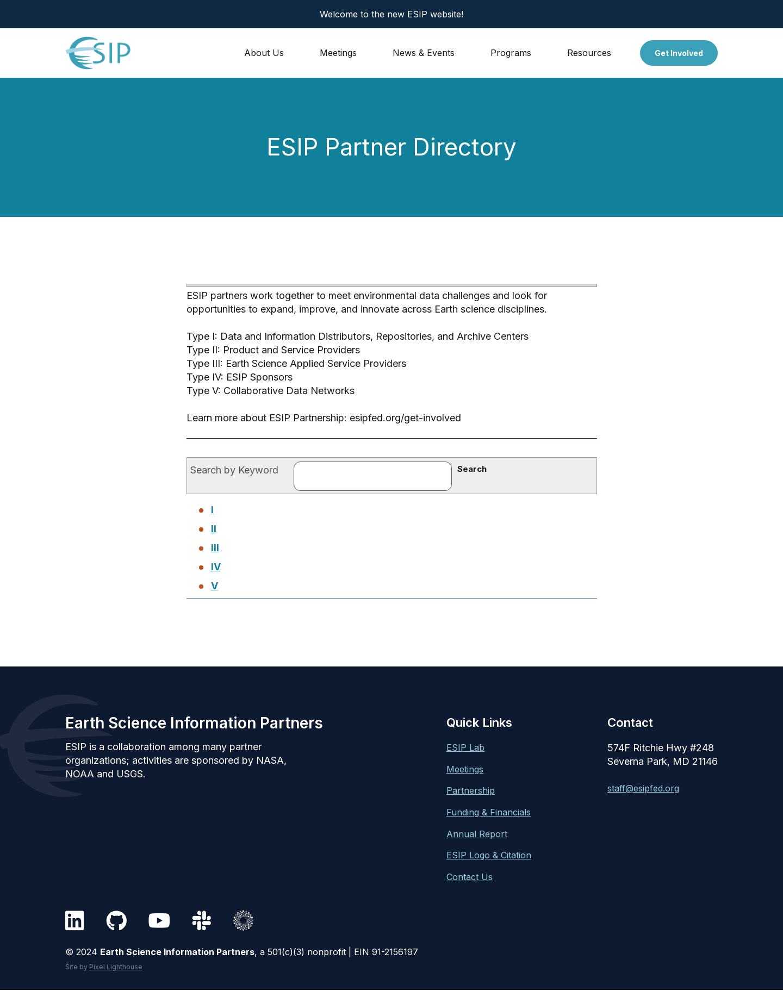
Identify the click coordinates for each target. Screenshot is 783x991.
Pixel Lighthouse (115, 967)
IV (216, 566)
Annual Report (476, 833)
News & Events (424, 52)
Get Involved (679, 53)
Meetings (338, 52)
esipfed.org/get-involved (405, 417)
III (215, 547)
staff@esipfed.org (643, 788)
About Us (264, 52)
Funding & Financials (488, 812)
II (213, 528)
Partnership (470, 790)
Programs (510, 52)
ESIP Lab (465, 747)
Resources (589, 52)
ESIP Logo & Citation (488, 855)
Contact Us (469, 876)
